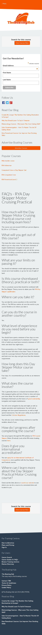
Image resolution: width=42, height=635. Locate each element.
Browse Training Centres (10, 562)
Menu (4, 4)
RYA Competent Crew (9, 175)
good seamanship (34, 399)
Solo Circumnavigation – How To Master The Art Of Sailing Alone (19, 128)
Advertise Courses (21, 148)
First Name (7, 73)
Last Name (7, 80)
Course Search (7, 557)
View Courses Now (22, 43)
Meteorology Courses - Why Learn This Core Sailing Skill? (21, 124)
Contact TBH (6, 581)
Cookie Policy (6, 587)
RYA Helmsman (7, 165)
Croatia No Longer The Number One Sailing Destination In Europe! (20, 116)
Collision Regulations (19, 415)
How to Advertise (8, 543)
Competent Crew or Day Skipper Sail (14, 170)
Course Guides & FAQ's (10, 560)
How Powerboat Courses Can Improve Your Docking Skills (19, 134)
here (8, 441)
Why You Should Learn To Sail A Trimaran (15, 120)
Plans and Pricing (8, 545)
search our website (27, 483)
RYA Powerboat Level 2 (9, 179)
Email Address (20, 65)
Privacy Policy (6, 585)
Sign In (4, 547)
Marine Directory (8, 564)
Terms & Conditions (9, 583)
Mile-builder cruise (8, 161)
